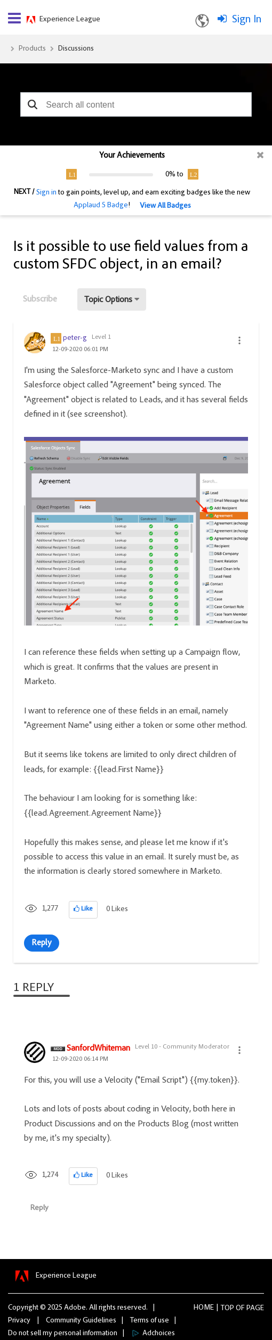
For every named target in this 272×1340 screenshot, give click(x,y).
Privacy (19, 1321)
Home (204, 1308)
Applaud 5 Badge (101, 205)
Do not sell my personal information (62, 1333)
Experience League (69, 19)
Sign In (246, 19)
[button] (32, 104)
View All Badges (165, 206)
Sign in (46, 193)
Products (32, 49)
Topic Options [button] (108, 300)
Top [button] (227, 1308)
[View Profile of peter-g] (75, 338)
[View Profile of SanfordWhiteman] (98, 1049)
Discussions (76, 49)
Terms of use (149, 1321)
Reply (41, 943)
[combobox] (136, 104)
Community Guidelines (81, 1321)
